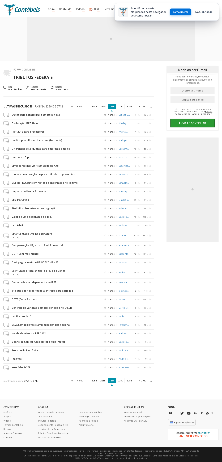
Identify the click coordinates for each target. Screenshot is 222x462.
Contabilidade (45, 416)
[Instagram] (170, 413)
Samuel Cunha (124, 182)
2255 (103, 106)
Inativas (17, 358)
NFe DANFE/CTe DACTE (135, 420)
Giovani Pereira (124, 174)
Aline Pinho (124, 245)
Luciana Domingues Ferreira (124, 114)
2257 (120, 106)
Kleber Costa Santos (124, 299)
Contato (7, 437)
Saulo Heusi (124, 216)
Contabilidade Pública (90, 412)
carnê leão (18, 225)
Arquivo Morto (86, 424)
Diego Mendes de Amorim (124, 253)
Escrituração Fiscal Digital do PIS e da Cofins (38, 270)
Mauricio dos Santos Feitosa (124, 235)
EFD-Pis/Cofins (20, 199)
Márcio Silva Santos (124, 307)
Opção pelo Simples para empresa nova (36, 114)
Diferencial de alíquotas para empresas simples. (41, 148)
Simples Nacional (133, 412)
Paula (121, 316)
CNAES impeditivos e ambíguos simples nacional (41, 324)
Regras (7, 429)
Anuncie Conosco (12, 433)
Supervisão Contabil (124, 165)
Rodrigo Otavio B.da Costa (124, 140)
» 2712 (143, 106)
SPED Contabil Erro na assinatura (32, 233)
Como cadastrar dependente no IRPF (34, 282)
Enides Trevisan (124, 272)
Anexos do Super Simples (137, 416)
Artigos (7, 416)
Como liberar (180, 12)
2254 (94, 106)
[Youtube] (188, 413)
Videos (7, 420)
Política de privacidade (136, 458)
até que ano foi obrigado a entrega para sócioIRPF (42, 290)
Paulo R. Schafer (124, 350)
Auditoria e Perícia (88, 420)
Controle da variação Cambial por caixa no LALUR (42, 307)
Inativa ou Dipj (20, 157)
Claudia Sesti (124, 199)
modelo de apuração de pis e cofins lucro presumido (43, 174)
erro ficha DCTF (21, 367)
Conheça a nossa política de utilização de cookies (175, 455)
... (88, 106)
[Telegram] (201, 413)
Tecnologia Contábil (89, 416)
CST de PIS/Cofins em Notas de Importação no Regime (45, 182)
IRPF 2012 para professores (28, 131)
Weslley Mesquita (124, 123)
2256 (111, 106)
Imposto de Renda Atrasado (29, 191)
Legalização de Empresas (51, 429)
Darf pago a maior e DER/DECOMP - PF (35, 262)
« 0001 (80, 106)
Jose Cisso (124, 290)
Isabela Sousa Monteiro (124, 208)
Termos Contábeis (13, 424)
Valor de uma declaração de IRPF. (32, 216)
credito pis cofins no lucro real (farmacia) (37, 140)
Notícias (7, 412)
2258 (129, 106)
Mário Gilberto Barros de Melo (124, 157)
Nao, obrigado (203, 12)
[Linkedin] (195, 413)
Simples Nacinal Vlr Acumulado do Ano (35, 165)
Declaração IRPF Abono (25, 123)
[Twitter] (182, 413)
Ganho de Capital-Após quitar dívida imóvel (38, 341)
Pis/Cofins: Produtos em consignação (34, 208)
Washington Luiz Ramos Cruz (124, 191)
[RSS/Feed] (212, 413)
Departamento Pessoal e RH (53, 424)
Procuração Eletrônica (25, 350)
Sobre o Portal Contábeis (51, 412)
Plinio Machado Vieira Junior (124, 262)
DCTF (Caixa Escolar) (24, 299)
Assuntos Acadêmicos (49, 437)
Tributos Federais (47, 420)
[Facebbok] (176, 413)
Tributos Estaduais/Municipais (54, 433)
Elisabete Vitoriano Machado (124, 282)
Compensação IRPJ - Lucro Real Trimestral (37, 245)
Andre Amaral (124, 131)
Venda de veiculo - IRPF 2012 (29, 333)
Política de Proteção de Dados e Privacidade (193, 112)
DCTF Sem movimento (25, 253)
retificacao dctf (21, 316)
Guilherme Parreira (124, 148)
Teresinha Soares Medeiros (124, 324)
